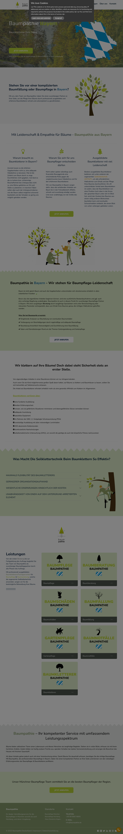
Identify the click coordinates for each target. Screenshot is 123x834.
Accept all (58, 18)
